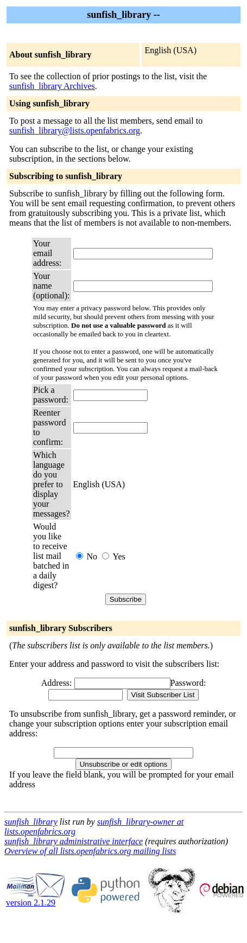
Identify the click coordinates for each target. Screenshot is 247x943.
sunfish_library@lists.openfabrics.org (74, 130)
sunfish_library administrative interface (73, 841)
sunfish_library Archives (52, 86)
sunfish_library (31, 821)
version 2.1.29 (36, 898)
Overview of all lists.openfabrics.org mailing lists (90, 851)
